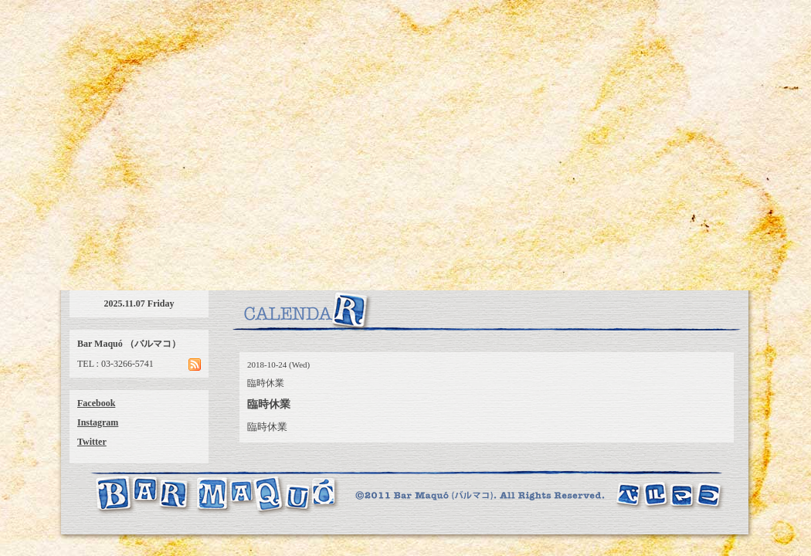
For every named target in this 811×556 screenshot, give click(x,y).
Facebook (96, 403)
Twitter (92, 441)
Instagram (97, 422)
